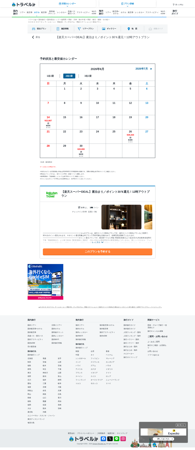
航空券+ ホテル (116, 12)
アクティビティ (83, 12)
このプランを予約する (97, 251)
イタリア (94, 373)
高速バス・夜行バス (35, 336)
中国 (77, 355)
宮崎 (59, 408)
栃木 (44, 366)
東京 (29, 373)
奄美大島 (31, 423)
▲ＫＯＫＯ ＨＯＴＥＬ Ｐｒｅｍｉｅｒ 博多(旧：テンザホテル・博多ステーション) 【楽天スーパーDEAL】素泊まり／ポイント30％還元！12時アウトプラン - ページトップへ (100, 307)
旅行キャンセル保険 (155, 331)
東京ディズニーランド (36, 419)
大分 (29, 408)
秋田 (29, 362)
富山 (59, 376)
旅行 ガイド (174, 12)
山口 (44, 398)
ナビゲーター (129, 354)
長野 (29, 376)
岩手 (59, 358)
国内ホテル (56, 329)
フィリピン (95, 358)
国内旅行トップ (34, 355)
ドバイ (108, 383)
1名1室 (50, 76)
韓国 (77, 351)
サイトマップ (122, 433)
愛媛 (44, 401)
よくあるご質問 (154, 342)
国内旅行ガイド (130, 325)
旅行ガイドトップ (130, 357)
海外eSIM (103, 336)
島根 (29, 398)
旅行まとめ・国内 (130, 347)
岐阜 (59, 383)
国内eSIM (31, 343)
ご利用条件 (101, 433)
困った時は (178, 5)
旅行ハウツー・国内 (131, 339)
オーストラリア (97, 380)
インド (78, 362)
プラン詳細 (127, 47)
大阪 (59, 387)
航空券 (29, 12)
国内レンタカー (58, 336)
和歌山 (30, 391)
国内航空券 (32, 332)
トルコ (78, 383)
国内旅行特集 (57, 343)
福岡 (29, 405)
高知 (59, 401)
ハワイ (78, 366)
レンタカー (61, 12)
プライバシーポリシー (85, 433)
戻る (36, 37)
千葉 (59, 369)
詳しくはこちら (163, 439)
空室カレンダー (67, 47)
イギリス (109, 369)
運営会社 (71, 433)
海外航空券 (104, 329)
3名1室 (88, 76)
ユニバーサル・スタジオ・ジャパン (41, 416)
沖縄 (44, 412)
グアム (93, 366)
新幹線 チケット (52, 12)
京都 (44, 387)
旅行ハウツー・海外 (131, 343)
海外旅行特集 (81, 339)
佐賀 (44, 405)
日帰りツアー (57, 325)
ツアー (22, 12)
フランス (79, 373)
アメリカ (79, 369)
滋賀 (29, 387)
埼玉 (44, 369)
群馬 (29, 369)
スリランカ (95, 362)
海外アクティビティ (107, 332)
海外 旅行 (101, 12)
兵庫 (59, 391)
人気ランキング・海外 (132, 336)
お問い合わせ (153, 351)
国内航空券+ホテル (35, 329)
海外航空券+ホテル (107, 325)
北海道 (30, 358)
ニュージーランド (113, 380)
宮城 (44, 362)
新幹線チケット (58, 332)
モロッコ (94, 383)
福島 (29, 366)
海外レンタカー (82, 332)
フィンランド (81, 380)
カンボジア (110, 362)
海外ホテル (80, 329)
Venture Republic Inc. (99, 444)
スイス (93, 376)
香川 (59, 398)
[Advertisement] (91, 282)
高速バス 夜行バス (71, 12)
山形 (59, 362)
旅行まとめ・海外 (130, 350)
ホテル (37, 12)
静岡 (59, 380)
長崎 (59, 405)
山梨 (59, 373)
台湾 (92, 351)
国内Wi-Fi (55, 339)
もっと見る (96, 242)
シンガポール (81, 358)
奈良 (44, 391)
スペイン (79, 376)
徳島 (29, 401)
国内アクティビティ (35, 339)
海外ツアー (80, 325)
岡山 (29, 394)
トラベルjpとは (153, 355)
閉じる (182, 425)
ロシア (108, 376)
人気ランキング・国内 (132, 332)
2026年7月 (144, 68)
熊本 (44, 408)
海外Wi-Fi (79, 336)
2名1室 (69, 76)
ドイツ (108, 373)
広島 (59, 394)
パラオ (108, 366)
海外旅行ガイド (130, 329)
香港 (107, 351)
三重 (44, 383)
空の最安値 (32, 347)
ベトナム (109, 355)
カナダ (93, 369)
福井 (44, 380)
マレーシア (110, 358)
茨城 (59, 366)
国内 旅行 (15, 12)
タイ (92, 355)
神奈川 (45, 373)
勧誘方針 (111, 433)
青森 (44, 358)
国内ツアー (32, 325)
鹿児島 (30, 412)
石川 (29, 380)
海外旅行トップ (82, 348)
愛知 (29, 383)
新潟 (44, 376)
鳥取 (44, 394)
